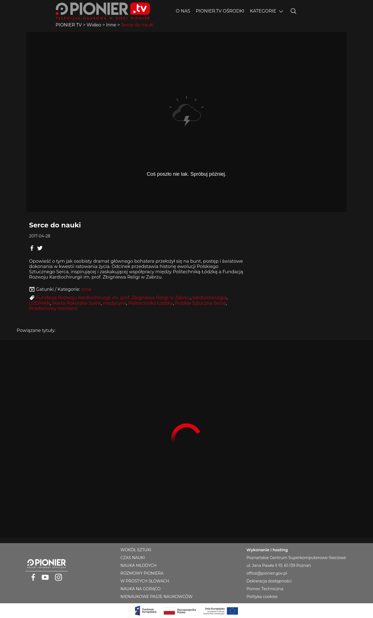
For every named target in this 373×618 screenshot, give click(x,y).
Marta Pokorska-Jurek (76, 303)
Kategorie (263, 11)
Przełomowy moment (53, 308)
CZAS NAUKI (132, 557)
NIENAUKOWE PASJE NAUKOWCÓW (156, 596)
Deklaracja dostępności (269, 581)
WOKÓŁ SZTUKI (135, 549)
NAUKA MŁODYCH (138, 565)
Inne (86, 289)
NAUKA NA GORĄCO (140, 588)
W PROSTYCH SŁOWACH (144, 581)
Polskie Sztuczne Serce (200, 303)
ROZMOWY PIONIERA (141, 573)
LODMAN (39, 303)
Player (186, 122)
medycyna (114, 303)
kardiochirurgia (210, 297)
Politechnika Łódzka (150, 303)
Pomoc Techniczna (265, 588)
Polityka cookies (262, 596)
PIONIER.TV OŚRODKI (220, 11)
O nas (183, 11)
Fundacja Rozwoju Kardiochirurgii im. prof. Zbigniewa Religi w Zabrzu (113, 297)
